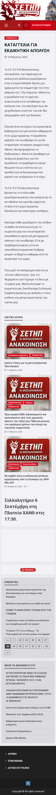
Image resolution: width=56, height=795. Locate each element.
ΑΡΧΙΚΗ (12, 753)
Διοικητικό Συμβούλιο (18, 355)
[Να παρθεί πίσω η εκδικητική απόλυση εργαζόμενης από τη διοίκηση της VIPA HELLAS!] (28, 454)
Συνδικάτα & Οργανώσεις (19, 731)
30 (20, 646)
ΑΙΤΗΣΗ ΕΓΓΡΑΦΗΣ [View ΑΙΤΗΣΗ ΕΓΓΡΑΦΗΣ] (37, 25)
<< (7, 640)
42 (46, 646)
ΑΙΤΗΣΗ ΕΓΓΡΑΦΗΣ (18, 768)
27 (45, 640)
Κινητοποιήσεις (30, 464)
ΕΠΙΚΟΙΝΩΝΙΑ (15, 760)
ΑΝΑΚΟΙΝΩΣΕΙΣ (15, 403)
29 (14, 646)
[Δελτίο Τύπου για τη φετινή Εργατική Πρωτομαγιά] (28, 341)
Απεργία (29, 403)
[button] (6, 25)
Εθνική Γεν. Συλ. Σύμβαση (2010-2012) (24, 714)
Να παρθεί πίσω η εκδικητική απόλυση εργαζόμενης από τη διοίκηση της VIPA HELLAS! (26, 479)
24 (26, 640)
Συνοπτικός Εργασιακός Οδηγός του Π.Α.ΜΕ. (28, 708)
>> (7, 652)
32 (33, 646)
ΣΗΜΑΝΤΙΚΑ (11, 38)
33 (39, 646)
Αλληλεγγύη (13, 464)
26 (39, 640)
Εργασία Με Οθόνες (16, 738)
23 (20, 640)
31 (26, 646)
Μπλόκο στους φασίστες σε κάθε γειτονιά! (28, 603)
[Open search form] (19, 25)
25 (33, 640)
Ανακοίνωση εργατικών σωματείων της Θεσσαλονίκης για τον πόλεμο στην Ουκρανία (26, 593)
